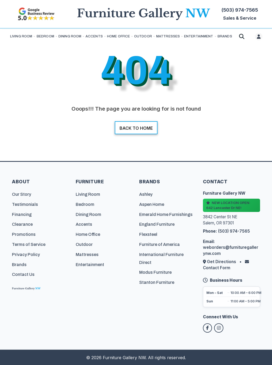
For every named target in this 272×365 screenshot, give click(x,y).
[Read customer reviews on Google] (36, 14)
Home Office (118, 36)
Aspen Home (151, 204)
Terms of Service (28, 244)
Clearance (22, 224)
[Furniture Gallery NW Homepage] (143, 14)
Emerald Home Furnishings (166, 214)
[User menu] (259, 37)
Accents (94, 36)
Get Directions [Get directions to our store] (220, 261)
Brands (19, 264)
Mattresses (168, 36)
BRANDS (225, 36)
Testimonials (25, 204)
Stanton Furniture (156, 282)
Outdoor (143, 36)
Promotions (24, 234)
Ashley (145, 194)
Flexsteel (148, 234)
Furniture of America (159, 244)
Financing (22, 214)
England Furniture (157, 224)
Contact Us (23, 274)
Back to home (136, 128)
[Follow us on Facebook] (207, 328)
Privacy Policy (26, 254)
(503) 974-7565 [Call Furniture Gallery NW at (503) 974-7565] (240, 10)
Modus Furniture (155, 272)
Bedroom (45, 36)
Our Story (21, 194)
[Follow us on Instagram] (219, 328)
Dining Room (69, 36)
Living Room (21, 36)
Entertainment (198, 36)
